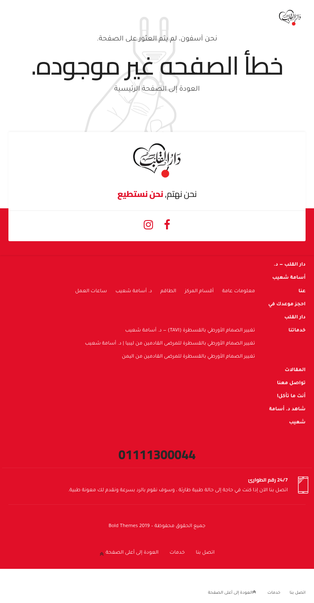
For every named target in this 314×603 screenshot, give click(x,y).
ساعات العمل (91, 291)
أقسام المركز (199, 291)
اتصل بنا (205, 553)
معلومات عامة (238, 291)
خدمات (177, 553)
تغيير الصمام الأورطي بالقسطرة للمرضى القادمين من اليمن (188, 357)
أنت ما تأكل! (291, 396)
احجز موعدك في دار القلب (287, 311)
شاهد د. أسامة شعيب (287, 416)
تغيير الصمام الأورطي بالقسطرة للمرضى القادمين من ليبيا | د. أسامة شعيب (170, 344)
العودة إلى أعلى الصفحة (132, 553)
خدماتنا (297, 331)
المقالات (295, 370)
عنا (302, 291)
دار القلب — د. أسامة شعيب (289, 271)
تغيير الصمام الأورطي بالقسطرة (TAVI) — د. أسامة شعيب (190, 331)
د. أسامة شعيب (133, 291)
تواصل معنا (291, 383)
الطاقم (169, 291)
